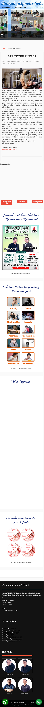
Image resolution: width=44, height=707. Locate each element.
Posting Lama (37, 202)
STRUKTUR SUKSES (22, 56)
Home (4, 48)
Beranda (22, 202)
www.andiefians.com (9, 150)
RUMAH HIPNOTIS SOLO (22, 702)
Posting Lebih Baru (6, 202)
